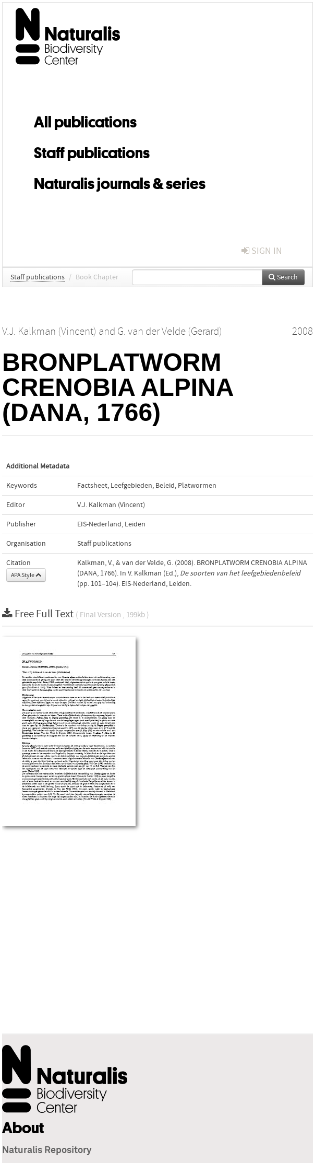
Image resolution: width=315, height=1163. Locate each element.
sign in (261, 250)
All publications (85, 120)
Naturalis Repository (47, 1150)
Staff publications (92, 151)
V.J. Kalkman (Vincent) (111, 505)
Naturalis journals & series (119, 181)
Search (283, 277)
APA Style (26, 575)
